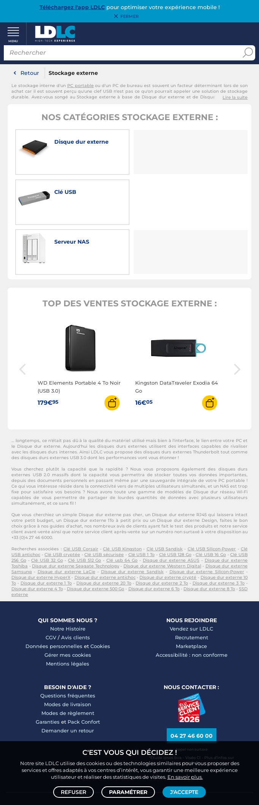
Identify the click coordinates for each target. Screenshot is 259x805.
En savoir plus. (185, 777)
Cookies (100, 596)
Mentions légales (67, 613)
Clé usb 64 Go (121, 510)
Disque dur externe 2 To (162, 533)
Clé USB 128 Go (175, 504)
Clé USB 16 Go (211, 504)
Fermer (129, 16)
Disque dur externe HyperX (40, 527)
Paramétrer (128, 792)
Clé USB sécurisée (104, 504)
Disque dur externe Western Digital (162, 515)
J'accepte (184, 792)
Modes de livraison (67, 654)
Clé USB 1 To (141, 504)
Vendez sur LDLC (191, 578)
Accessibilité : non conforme (191, 605)
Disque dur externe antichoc (105, 527)
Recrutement (191, 587)
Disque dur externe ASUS (171, 510)
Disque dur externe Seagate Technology (75, 515)
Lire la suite (235, 98)
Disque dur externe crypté (167, 527)
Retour (30, 73)
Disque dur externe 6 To (154, 538)
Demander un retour (67, 680)
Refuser (73, 792)
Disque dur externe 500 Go (96, 538)
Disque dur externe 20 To (103, 533)
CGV (51, 587)
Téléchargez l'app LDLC (72, 7)
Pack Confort (84, 672)
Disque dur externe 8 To (209, 538)
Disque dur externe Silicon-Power (206, 521)
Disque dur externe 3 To (219, 533)
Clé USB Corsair (80, 498)
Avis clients (75, 587)
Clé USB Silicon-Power (212, 498)
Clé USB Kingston (122, 498)
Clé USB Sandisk (165, 498)
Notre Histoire (67, 578)
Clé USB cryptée (62, 504)
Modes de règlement (67, 663)
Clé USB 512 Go (84, 510)
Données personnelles (53, 596)
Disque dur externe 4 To (37, 538)
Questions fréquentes (67, 645)
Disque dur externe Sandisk (132, 521)
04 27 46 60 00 (192, 685)
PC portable (80, 86)
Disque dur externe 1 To (46, 533)
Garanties (48, 672)
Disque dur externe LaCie (66, 521)
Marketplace (191, 596)
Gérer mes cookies (67, 605)
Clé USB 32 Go (47, 510)
